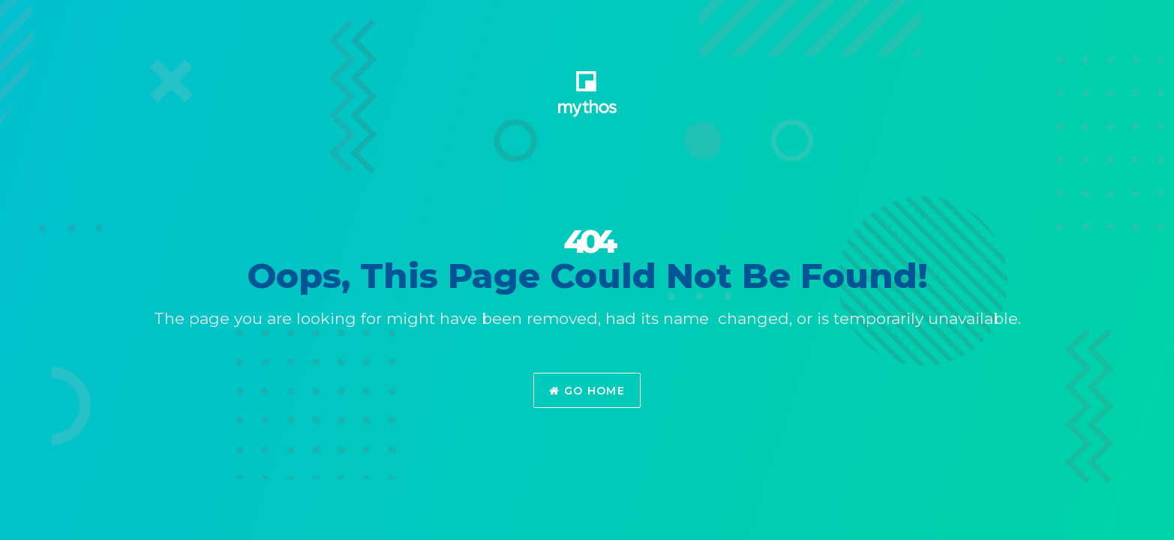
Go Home (587, 391)
